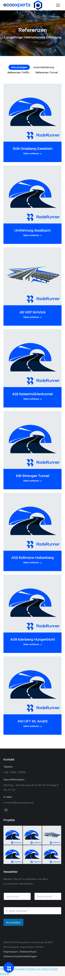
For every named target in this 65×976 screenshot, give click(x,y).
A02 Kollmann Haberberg (32, 558)
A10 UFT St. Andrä (32, 721)
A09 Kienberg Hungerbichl (32, 639)
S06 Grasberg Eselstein (32, 148)
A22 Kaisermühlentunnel (32, 394)
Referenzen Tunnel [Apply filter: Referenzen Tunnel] (47, 72)
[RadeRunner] (8, 967)
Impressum (10, 951)
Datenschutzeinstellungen (20, 956)
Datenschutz (28, 951)
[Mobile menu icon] (58, 5)
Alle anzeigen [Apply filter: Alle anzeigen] (19, 67)
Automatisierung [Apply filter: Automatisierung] (43, 67)
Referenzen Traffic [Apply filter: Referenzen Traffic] (18, 72)
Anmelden (13, 922)
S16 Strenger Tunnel (32, 476)
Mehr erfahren (32, 153)
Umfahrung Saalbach (32, 230)
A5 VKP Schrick (32, 312)
